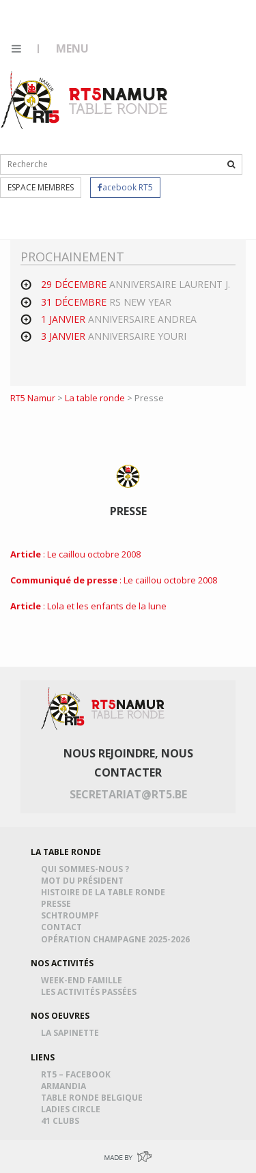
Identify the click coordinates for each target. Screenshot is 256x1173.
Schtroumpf (72, 915)
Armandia (65, 1086)
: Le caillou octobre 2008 (75, 554)
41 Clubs (62, 1121)
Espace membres (41, 187)
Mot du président (84, 880)
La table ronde (95, 398)
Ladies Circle (72, 1109)
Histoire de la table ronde (105, 892)
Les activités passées (91, 992)
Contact (63, 927)
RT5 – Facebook (78, 1074)
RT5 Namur (85, 99)
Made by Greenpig (128, 1156)
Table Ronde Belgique (94, 1097)
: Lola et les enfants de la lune (88, 606)
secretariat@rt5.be (128, 794)
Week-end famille (83, 980)
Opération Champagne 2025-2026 (117, 939)
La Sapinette (72, 1033)
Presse (58, 904)
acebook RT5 (125, 187)
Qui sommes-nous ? (87, 869)
